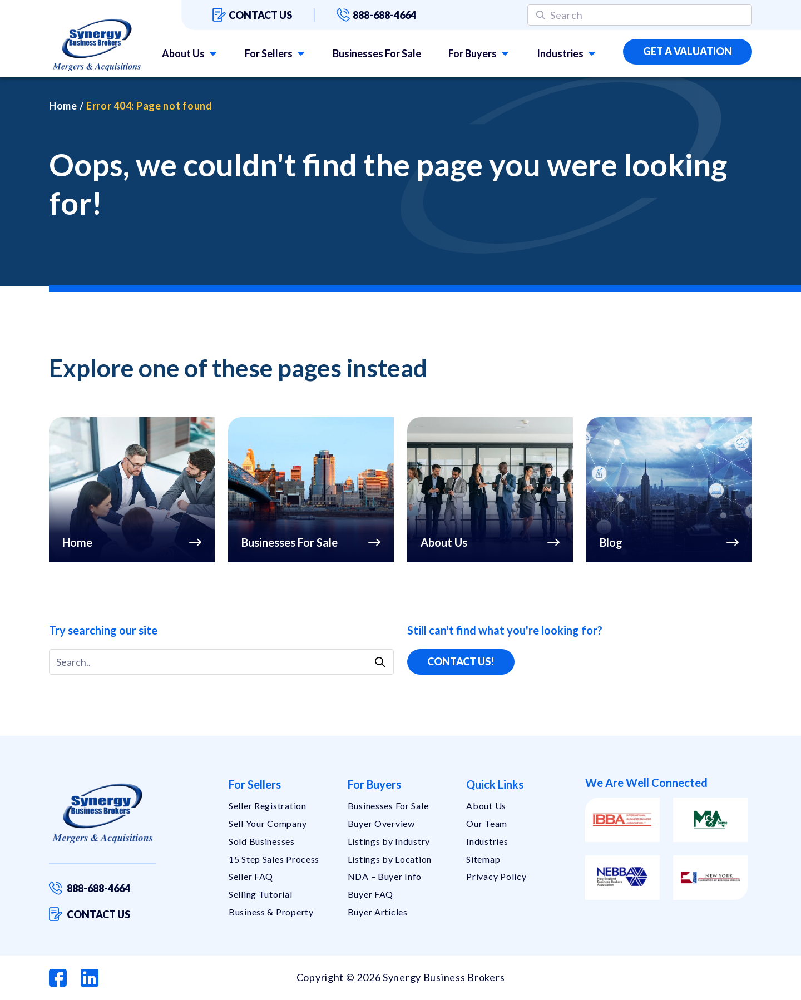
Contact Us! (461, 661)
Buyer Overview (381, 823)
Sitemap (483, 859)
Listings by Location (390, 859)
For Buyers (472, 53)
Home (63, 106)
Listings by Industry (389, 841)
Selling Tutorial (261, 894)
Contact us (252, 15)
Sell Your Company (267, 823)
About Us (183, 53)
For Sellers (269, 53)
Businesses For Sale (377, 53)
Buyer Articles (378, 912)
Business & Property (271, 912)
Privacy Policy (496, 876)
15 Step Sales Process (274, 859)
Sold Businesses (262, 841)
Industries (560, 53)
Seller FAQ (251, 876)
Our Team (486, 823)
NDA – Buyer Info (385, 876)
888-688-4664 (376, 15)
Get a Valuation (687, 51)
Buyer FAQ (370, 894)
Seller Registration (267, 805)
